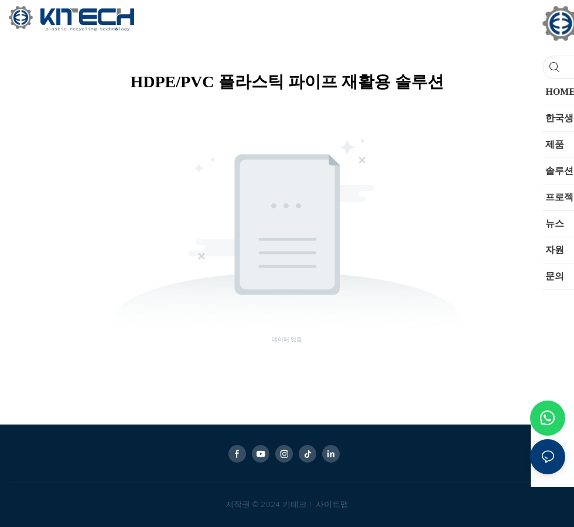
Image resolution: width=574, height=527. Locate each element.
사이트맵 (330, 505)
